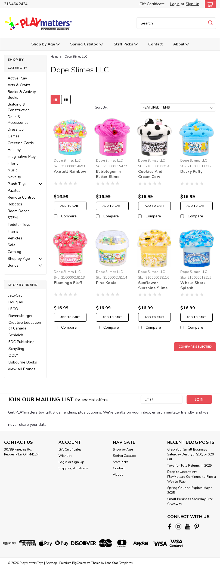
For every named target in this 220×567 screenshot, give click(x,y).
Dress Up (16, 129)
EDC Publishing (21, 341)
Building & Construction (19, 107)
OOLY (13, 355)
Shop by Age (45, 44)
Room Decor (18, 211)
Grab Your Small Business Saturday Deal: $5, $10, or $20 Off (190, 454)
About (181, 44)
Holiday (14, 149)
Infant (13, 163)
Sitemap (51, 562)
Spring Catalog (86, 44)
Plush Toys (17, 183)
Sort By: (101, 107)
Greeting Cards (21, 143)
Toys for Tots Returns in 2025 (189, 465)
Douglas (15, 302)
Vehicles (15, 238)
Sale (12, 245)
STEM (13, 217)
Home (54, 57)
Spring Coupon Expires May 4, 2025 (190, 490)
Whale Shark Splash (193, 285)
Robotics (15, 204)
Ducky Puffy (191, 171)
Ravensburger (20, 315)
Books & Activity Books (22, 94)
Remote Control (21, 197)
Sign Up (192, 4)
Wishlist (65, 456)
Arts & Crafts (19, 85)
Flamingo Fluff (68, 282)
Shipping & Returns (73, 468)
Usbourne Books (22, 362)
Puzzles (14, 190)
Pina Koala (106, 282)
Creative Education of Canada (24, 325)
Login (174, 4)
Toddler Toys (19, 224)
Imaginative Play (22, 156)
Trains (13, 231)
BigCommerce (81, 562)
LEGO (13, 309)
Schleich (15, 335)
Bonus (13, 265)
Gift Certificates (70, 449)
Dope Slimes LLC (76, 57)
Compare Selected (195, 346)
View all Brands (21, 369)
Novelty (14, 177)
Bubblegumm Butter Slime (108, 174)
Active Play (17, 78)
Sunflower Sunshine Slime (153, 285)
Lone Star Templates (118, 562)
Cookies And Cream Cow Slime (150, 174)
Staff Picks (126, 44)
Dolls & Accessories (18, 119)
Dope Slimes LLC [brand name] (67, 160)
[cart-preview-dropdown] (209, 4)
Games (14, 136)
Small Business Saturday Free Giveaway (190, 501)
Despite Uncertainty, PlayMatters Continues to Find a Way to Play (191, 477)
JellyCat (15, 295)
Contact (155, 44)
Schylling (16, 348)
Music (12, 170)
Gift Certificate (152, 4)
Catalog (14, 251)
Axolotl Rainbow (70, 171)
